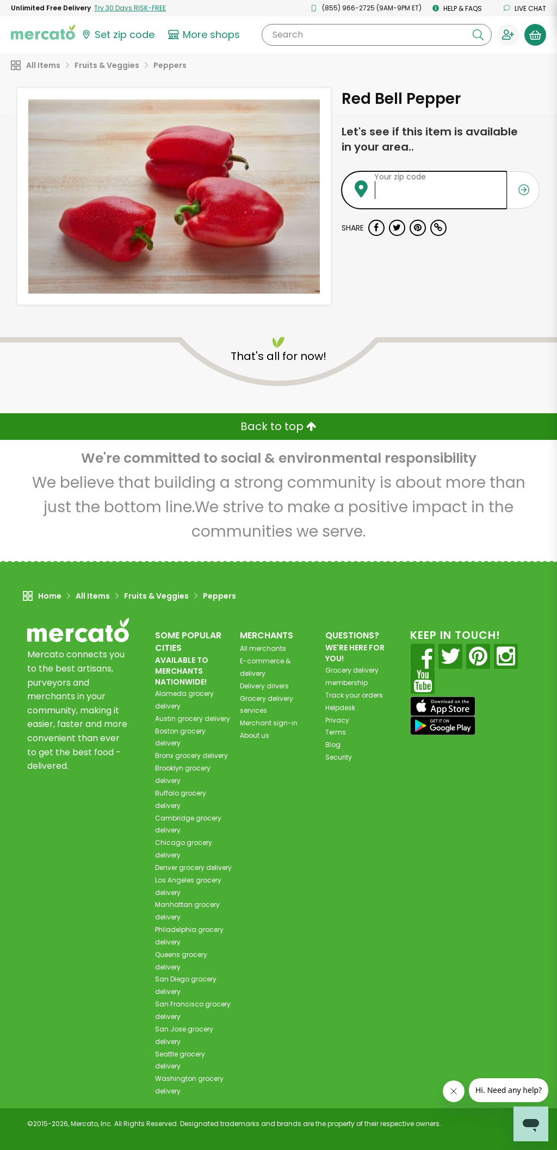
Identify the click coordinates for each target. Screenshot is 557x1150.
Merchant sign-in (269, 723)
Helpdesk (340, 707)
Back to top (278, 426)
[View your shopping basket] (535, 35)
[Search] (377, 35)
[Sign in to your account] (508, 35)
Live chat (525, 8)
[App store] (442, 706)
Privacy (337, 720)
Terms (335, 732)
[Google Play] (442, 725)
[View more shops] (205, 35)
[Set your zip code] (117, 35)
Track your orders (354, 695)
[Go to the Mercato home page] (43, 31)
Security (338, 757)
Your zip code (400, 176)
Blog (333, 744)
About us (254, 735)
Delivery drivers (264, 686)
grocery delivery (192, 718)
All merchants (263, 648)
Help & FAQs (457, 8)
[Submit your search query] (478, 35)
